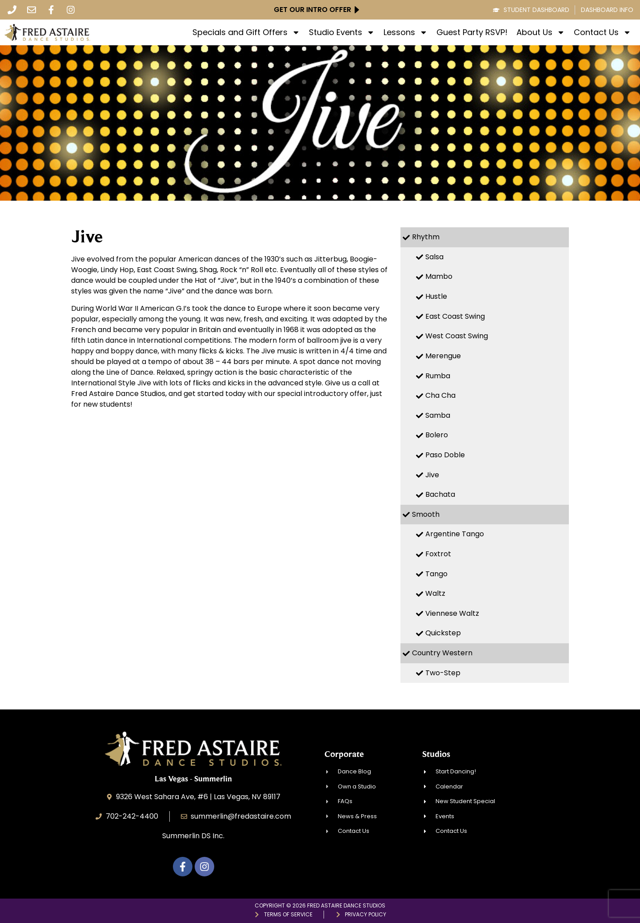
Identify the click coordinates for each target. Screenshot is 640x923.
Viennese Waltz (452, 613)
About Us (540, 32)
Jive (432, 475)
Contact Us (602, 32)
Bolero (436, 435)
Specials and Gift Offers (246, 32)
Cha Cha (440, 395)
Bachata (440, 494)
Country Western (442, 653)
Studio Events (342, 32)
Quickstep (443, 633)
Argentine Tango (454, 534)
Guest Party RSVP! (472, 32)
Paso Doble (445, 455)
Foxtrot (438, 554)
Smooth (426, 514)
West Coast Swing (456, 336)
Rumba (437, 376)
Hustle (436, 296)
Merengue (443, 356)
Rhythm (426, 237)
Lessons (406, 32)
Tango (436, 574)
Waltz (435, 593)
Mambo (438, 276)
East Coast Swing (455, 316)
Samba (437, 415)
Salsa (434, 257)
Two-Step (442, 673)
